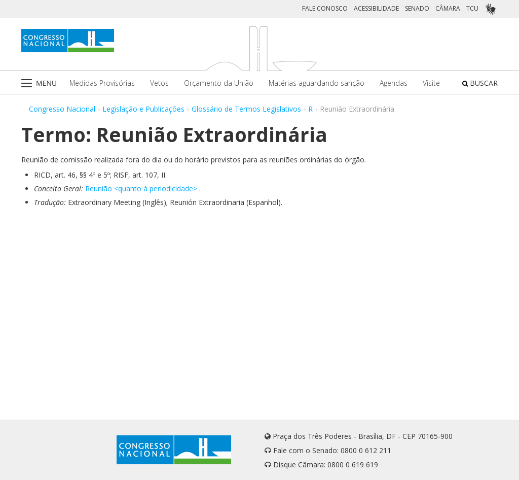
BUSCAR (480, 83)
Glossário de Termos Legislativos (246, 109)
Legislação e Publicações (143, 109)
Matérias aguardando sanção (316, 83)
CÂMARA (447, 8)
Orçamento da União (218, 83)
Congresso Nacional (62, 109)
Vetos (159, 83)
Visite (431, 83)
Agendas (393, 83)
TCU (472, 8)
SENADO (417, 8)
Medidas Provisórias (102, 83)
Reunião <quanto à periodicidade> (141, 188)
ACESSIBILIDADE (376, 8)
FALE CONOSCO (325, 8)
